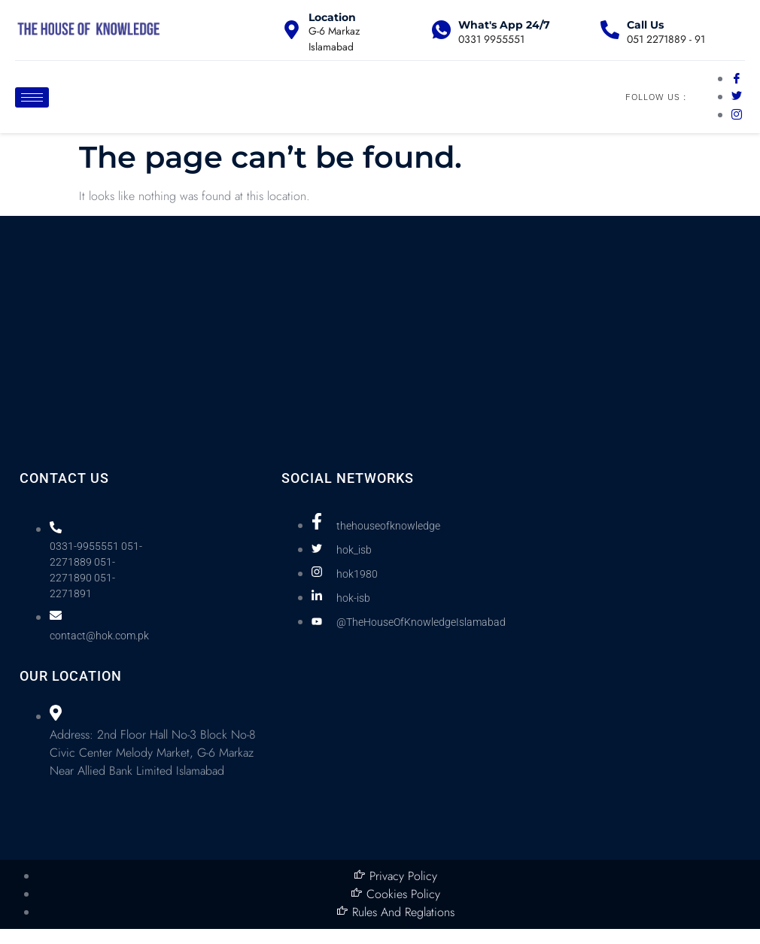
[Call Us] (609, 29)
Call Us (645, 25)
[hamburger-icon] (32, 97)
